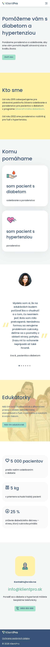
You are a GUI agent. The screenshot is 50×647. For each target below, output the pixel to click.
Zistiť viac (8, 57)
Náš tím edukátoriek (14, 424)
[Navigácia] (46, 3)
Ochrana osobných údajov (16, 638)
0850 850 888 (24, 608)
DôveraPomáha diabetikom (29, 109)
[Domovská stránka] (10, 3)
